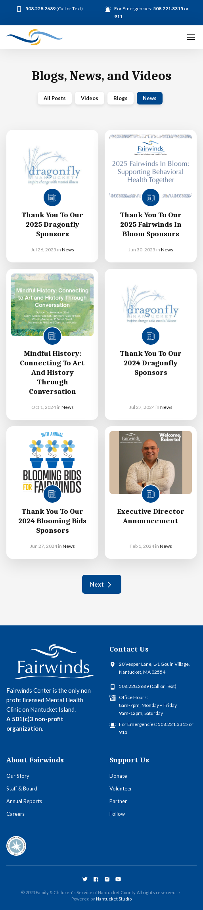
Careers (15, 814)
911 (123, 732)
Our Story (17, 776)
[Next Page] (101, 584)
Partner (118, 801)
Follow (117, 814)
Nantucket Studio (114, 898)
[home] (34, 37)
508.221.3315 (173, 724)
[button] (191, 37)
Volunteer (120, 788)
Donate (118, 776)
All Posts (55, 98)
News (150, 98)
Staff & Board (21, 788)
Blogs (120, 98)
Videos (89, 98)
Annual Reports (24, 801)
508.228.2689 (134, 686)
